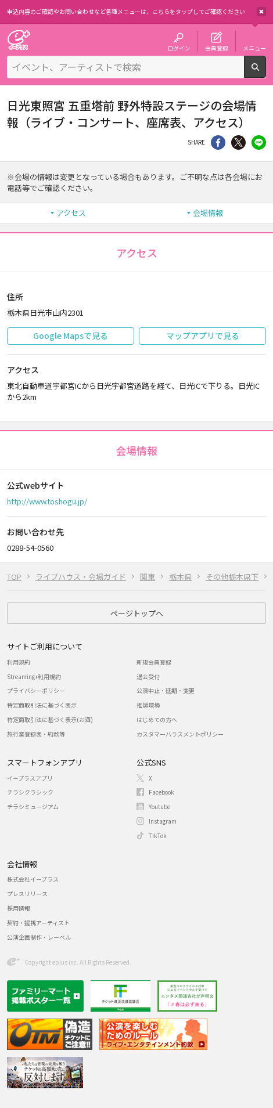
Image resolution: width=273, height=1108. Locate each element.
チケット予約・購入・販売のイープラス (18, 40)
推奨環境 (148, 705)
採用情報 (18, 908)
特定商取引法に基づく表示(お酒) (50, 719)
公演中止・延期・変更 (165, 690)
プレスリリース (27, 893)
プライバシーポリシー (36, 690)
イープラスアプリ (30, 778)
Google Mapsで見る (70, 335)
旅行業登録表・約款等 (36, 734)
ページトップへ (136, 613)
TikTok (158, 835)
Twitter (238, 142)
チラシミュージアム (33, 806)
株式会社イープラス (33, 879)
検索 (265, 73)
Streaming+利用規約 (34, 676)
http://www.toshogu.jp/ (47, 501)
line (259, 142)
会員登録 (216, 48)
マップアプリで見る (202, 335)
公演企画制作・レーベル (39, 937)
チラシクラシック (30, 792)
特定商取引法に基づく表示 (42, 705)
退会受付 (148, 676)
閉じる (261, 11)
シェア (218, 142)
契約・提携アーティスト (38, 922)
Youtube (159, 806)
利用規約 (18, 662)
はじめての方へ (156, 719)
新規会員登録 (153, 662)
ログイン (179, 48)
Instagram (163, 821)
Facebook (161, 792)
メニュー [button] (254, 48)
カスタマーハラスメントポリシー (180, 734)
